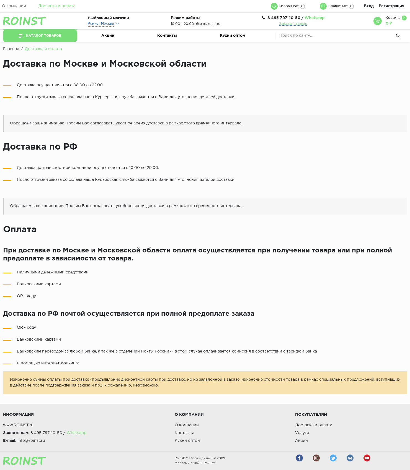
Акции (107, 35)
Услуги (302, 433)
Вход (369, 6)
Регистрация (391, 6)
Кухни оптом (232, 35)
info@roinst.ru (31, 440)
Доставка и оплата (56, 6)
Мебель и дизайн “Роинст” (195, 463)
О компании (14, 6)
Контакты (167, 35)
